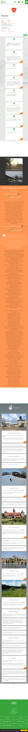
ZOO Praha (17, 317)
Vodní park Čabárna (13, 258)
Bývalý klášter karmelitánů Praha (13, 341)
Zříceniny (2, 242)
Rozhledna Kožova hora (9, 254)
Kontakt (21, 725)
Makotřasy (12, 211)
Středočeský (10, 19)
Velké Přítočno (15, 222)
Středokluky (6, 219)
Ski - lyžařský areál (5, 237)
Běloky (5, 202)
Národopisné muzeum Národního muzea (14, 298)
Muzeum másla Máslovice (13, 380)
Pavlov (4, 15)
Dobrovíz (13, 204)
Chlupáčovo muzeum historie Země (14, 365)
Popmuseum (20, 272)
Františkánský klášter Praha (14, 345)
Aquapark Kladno (8, 255)
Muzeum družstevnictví (14, 379)
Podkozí (20, 214)
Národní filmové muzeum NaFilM (13, 342)
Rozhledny (16, 240)
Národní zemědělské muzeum (13, 340)
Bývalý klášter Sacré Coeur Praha (13, 300)
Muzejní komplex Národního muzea (14, 376)
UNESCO (23, 235)
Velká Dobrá (8, 222)
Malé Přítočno (9, 212)
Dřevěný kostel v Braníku (9, 356)
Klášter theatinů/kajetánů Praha (14, 293)
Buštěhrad (21, 202)
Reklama (21, 717)
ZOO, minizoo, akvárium (10, 235)
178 (8, 28)
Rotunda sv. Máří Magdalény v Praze (14, 259)
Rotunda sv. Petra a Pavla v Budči (13, 267)
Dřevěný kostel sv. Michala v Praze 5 (14, 294)
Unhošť (19, 221)
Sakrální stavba (17, 247)
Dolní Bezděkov (7, 206)
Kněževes (19, 208)
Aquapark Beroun (17, 284)
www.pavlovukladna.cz (11, 31)
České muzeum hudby (14, 304)
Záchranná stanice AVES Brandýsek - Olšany (13, 261)
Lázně (26, 242)
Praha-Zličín (8, 217)
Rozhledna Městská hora (13, 292)
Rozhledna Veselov (10, 257)
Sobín (15, 218)
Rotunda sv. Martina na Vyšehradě (14, 357)
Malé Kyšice (18, 211)
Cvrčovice (8, 204)
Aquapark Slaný (13, 285)
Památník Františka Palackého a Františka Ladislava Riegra (14, 350)
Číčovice (22, 203)
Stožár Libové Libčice (18, 326)
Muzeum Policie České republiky (14, 373)
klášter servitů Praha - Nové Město (13, 354)
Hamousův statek (14, 361)
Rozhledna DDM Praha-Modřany (14, 385)
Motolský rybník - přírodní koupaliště (14, 270)
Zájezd (12, 223)
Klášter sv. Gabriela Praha (13, 290)
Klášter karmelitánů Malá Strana (14, 302)
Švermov (16, 219)
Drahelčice (14, 206)
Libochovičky (20, 210)
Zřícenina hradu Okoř (13, 263)
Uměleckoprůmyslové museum (14, 325)
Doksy (17, 204)
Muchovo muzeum (14, 364)
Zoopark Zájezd (18, 257)
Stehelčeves (19, 218)
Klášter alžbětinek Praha (13, 348)
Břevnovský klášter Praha (10, 272)
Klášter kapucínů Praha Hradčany (13, 282)
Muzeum (22, 245)
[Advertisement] (14, 149)
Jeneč (11, 208)
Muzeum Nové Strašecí (14, 384)
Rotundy (17, 242)
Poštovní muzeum (9, 367)
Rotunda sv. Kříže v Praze (13, 321)
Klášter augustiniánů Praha (14, 314)
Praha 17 (8, 215)
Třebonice (21, 219)
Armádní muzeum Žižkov (13, 383)
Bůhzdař (17, 202)
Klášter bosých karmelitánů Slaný (13, 286)
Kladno (9, 22)
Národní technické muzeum (14, 352)
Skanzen (11, 237)
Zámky (25, 240)
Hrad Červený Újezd (8, 250)
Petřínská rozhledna (13, 288)
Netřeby (20, 212)
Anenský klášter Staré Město (13, 324)
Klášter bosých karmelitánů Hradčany (13, 289)
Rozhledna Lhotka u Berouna (13, 269)
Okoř (10, 214)
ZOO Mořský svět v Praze (13, 375)
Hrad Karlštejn (18, 318)
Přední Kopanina (15, 217)
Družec (18, 206)
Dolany (20, 204)
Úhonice (15, 221)
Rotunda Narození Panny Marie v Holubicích (13, 276)
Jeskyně (22, 242)
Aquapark (18, 235)
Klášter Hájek (10, 253)
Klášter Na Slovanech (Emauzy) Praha (13, 336)
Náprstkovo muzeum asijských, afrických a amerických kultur (14, 328)
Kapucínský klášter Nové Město (14, 371)
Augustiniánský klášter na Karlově (13, 372)
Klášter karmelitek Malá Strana (14, 316)
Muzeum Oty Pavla (19, 254)
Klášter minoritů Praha (14, 353)
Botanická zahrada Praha (13, 277)
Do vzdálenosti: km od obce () (10, 226)
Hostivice (15, 207)
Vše (4, 235)
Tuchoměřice (9, 221)
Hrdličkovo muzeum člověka (13, 358)
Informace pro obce (7, 721)
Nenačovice (15, 212)
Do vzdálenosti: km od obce (10, 194)
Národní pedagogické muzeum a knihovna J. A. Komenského (14, 307)
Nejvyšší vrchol (6, 245)
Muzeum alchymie (19, 338)
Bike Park (12, 245)
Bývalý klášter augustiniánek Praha (13, 362)
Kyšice (11, 210)
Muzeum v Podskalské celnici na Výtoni (13, 334)
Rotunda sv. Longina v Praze (14, 360)
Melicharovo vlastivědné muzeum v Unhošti (14, 251)
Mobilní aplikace (20, 721)
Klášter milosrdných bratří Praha (13, 337)
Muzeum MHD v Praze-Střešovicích (13, 278)
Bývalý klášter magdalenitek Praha (13, 305)
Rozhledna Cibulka (14, 273)
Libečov (15, 210)
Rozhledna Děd (10, 317)
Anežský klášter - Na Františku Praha (14, 344)
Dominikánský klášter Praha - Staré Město (14, 333)
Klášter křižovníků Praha (13, 320)
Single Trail (17, 245)
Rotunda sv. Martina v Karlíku (13, 377)
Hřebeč (7, 208)
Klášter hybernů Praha (14, 368)
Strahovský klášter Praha (13, 281)
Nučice (6, 214)
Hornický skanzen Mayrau (13, 262)
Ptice (21, 217)
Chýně (18, 203)
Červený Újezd (8, 203)
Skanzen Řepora (19, 265)
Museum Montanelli (13, 297)
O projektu (7, 717)
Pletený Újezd (15, 214)
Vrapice (20, 222)
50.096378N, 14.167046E (12, 23)
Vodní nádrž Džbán (13, 266)
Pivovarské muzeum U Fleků (14, 330)
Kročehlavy (6, 210)
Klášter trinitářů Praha (9, 338)
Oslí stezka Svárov (17, 253)
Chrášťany (14, 203)
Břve (13, 202)
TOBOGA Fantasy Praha (9, 265)
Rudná (11, 218)
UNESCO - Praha (10, 318)
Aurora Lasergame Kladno (18, 255)
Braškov (9, 202)
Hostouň (20, 207)
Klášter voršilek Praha (9, 326)
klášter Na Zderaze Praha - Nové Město (13, 332)
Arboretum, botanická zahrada (7, 240)
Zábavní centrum (10, 247)
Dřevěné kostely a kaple (10, 242)
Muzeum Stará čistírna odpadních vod (13, 301)
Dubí (22, 206)
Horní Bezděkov (9, 207)
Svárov (11, 219)
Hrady (21, 240)
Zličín (16, 223)
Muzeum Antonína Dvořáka (14, 369)
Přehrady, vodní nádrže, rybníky (20, 237)
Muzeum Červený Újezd (19, 250)
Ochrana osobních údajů (7, 725)
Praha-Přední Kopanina (16, 215)
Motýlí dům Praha (20, 356)
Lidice (8, 211)
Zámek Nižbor (9, 284)
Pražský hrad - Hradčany (13, 296)
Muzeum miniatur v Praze (13, 280)
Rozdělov (7, 218)
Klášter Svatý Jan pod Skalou (13, 274)
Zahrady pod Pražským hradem (14, 313)
